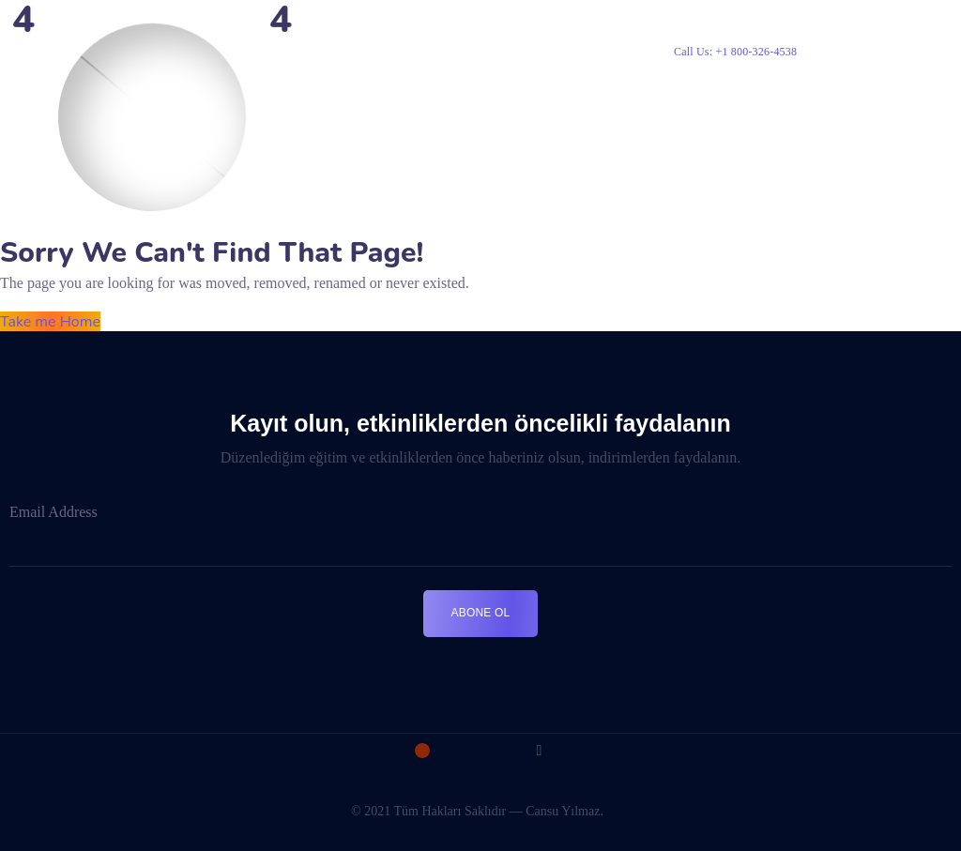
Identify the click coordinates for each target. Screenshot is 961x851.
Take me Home (50, 322)
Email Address (53, 512)
